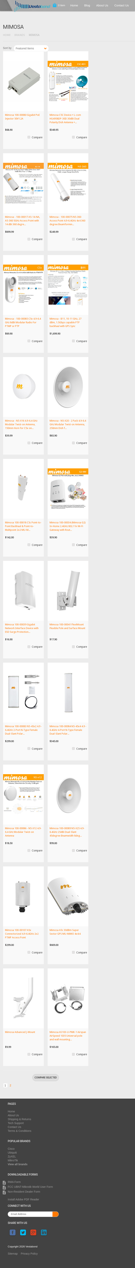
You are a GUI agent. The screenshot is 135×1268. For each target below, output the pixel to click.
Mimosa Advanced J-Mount (20, 1032)
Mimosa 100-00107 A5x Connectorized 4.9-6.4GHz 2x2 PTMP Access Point (22, 934)
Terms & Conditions (19, 1130)
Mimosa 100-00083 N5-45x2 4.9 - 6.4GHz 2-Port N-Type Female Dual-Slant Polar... (23, 730)
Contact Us (121, 5)
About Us (102, 5)
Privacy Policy (29, 1253)
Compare (37, 137)
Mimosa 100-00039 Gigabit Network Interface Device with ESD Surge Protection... (22, 628)
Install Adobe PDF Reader (23, 1199)
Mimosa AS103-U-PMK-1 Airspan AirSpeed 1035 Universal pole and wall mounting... (68, 1036)
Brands (19, 35)
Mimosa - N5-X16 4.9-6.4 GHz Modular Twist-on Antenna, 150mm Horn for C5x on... (21, 424)
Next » (51, 47)
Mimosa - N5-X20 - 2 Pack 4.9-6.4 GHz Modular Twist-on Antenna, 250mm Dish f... (68, 424)
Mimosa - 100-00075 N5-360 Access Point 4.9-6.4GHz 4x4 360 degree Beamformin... (67, 220)
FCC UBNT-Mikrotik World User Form (30, 1186)
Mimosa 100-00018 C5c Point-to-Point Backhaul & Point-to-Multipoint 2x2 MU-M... (23, 526)
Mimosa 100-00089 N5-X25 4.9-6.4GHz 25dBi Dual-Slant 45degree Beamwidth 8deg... (67, 832)
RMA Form (14, 1181)
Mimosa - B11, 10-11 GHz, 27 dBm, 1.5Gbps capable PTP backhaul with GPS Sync (65, 322)
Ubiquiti (12, 1152)
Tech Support (16, 1123)
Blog (87, 5)
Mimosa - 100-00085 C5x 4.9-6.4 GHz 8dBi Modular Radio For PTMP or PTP (23, 322)
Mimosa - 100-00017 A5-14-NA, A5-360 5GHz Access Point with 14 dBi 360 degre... (22, 220)
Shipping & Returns (19, 1119)
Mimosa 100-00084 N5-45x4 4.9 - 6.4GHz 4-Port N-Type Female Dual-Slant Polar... (68, 730)
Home (74, 5)
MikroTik (13, 1160)
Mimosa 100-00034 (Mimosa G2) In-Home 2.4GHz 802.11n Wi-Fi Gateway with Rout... (68, 526)
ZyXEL (12, 1156)
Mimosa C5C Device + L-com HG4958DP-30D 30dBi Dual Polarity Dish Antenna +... (65, 118)
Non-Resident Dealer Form (24, 1191)
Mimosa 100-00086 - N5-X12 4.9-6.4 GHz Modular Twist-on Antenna (23, 832)
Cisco (11, 1148)
